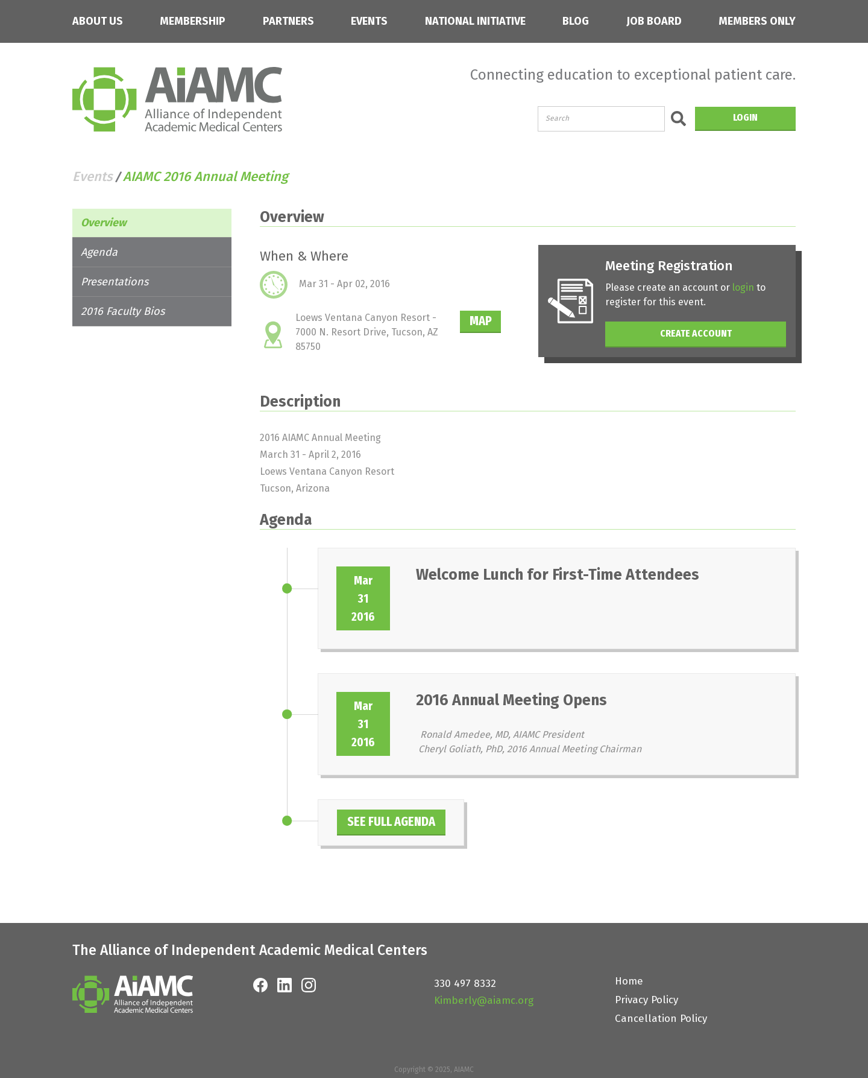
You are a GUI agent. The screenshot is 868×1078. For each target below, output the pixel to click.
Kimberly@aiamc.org (483, 1000)
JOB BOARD (654, 21)
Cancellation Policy (661, 1018)
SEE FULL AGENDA (406, 821)
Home (629, 981)
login (750, 287)
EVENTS (369, 21)
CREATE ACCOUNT (699, 333)
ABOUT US (97, 21)
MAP (488, 320)
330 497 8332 (465, 983)
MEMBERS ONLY (757, 21)
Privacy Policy (646, 1000)
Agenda (99, 252)
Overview (103, 222)
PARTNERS (288, 21)
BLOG (575, 21)
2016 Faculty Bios (123, 311)
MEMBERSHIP (192, 21)
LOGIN (745, 117)
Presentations (114, 281)
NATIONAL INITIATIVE (475, 21)
